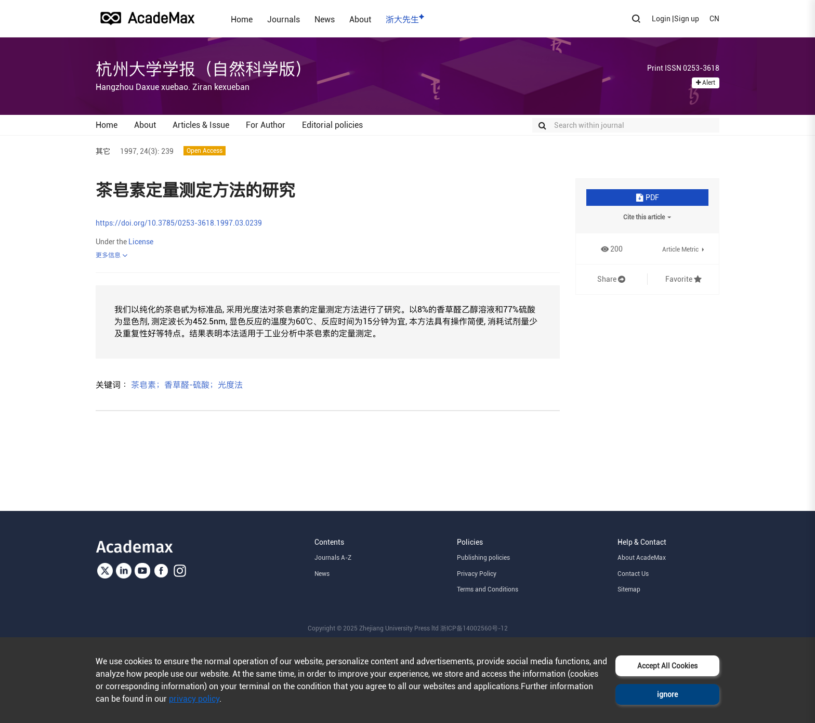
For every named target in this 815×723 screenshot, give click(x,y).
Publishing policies (483, 557)
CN (714, 19)
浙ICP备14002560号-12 (474, 628)
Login (661, 19)
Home (242, 19)
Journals (283, 19)
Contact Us (633, 573)
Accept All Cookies (667, 666)
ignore (667, 694)
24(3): (150, 151)
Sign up (686, 19)
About (360, 19)
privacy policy (194, 699)
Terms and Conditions (487, 589)
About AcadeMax (641, 557)
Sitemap (628, 589)
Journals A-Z (332, 557)
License (140, 242)
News (324, 19)
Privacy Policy (476, 573)
